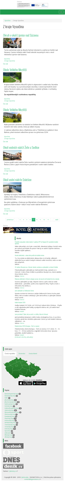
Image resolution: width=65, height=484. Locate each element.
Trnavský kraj (9, 427)
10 (44, 220)
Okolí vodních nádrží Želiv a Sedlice (21, 147)
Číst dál (5, 64)
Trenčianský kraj (10, 425)
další (56, 220)
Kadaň (22, 311)
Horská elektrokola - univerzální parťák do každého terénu (29, 255)
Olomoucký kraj (10, 414)
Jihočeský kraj (9, 400)
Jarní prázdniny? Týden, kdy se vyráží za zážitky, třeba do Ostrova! (31, 314)
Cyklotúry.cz (13, 471)
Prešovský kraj (9, 420)
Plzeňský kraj (9, 418)
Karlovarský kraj (10, 404)
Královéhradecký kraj (11, 408)
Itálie (6, 398)
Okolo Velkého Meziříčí (15, 69)
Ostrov (22, 276)
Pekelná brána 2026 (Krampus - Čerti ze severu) (27, 326)
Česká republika (10, 353)
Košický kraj (8, 406)
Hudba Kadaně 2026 (20, 302)
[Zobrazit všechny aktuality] (24, 337)
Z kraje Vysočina (9, 61)
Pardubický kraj (10, 416)
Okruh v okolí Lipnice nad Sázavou (20, 35)
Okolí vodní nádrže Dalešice (17, 179)
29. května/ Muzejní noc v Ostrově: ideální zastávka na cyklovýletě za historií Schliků (36, 267)
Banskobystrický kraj (11, 394)
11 (48, 220)
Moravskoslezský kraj (12, 412)
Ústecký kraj (9, 429)
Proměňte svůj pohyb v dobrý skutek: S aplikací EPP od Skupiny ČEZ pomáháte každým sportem (36, 243)
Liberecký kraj (9, 410)
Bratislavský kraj (10, 396)
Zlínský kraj (8, 437)
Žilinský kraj (8, 435)
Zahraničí (8, 433)
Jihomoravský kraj (10, 402)
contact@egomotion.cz (32, 479)
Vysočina (7, 20)
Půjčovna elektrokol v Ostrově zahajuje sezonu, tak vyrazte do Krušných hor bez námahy (37, 279)
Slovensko (21, 353)
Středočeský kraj (10, 422)
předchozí (10, 220)
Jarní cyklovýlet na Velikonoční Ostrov (24, 291)
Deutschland (33, 353)
